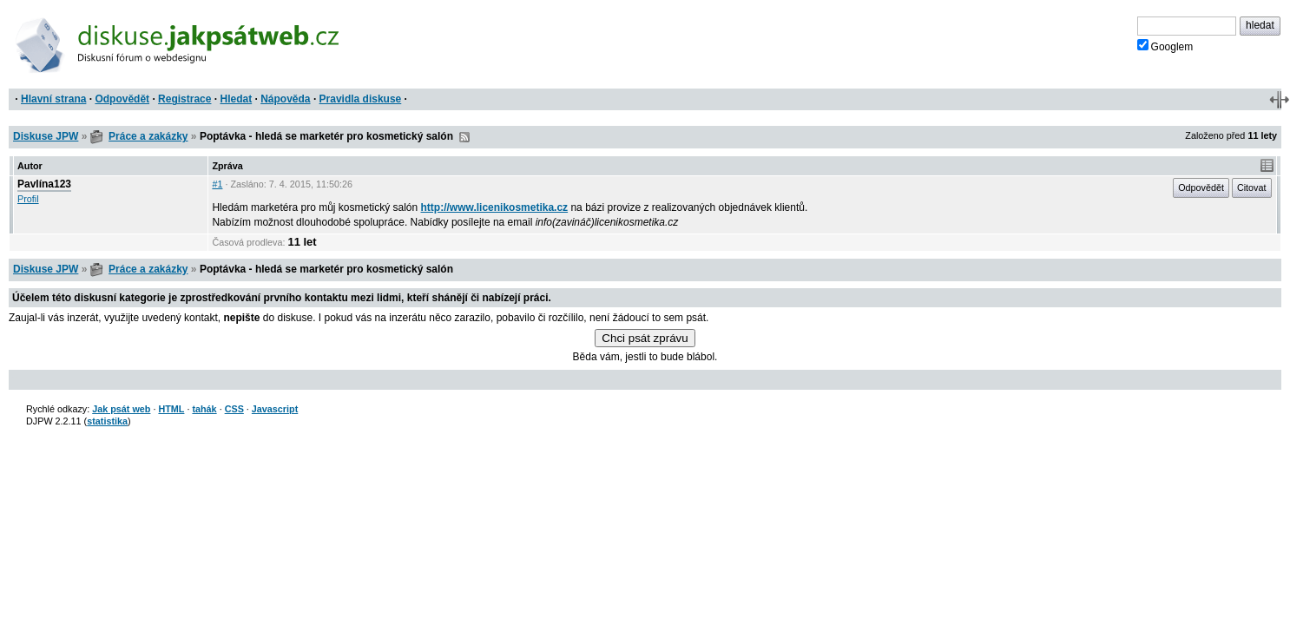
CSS (234, 409)
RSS (464, 137)
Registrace (184, 99)
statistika (107, 421)
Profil (28, 199)
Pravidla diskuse (360, 99)
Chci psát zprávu (645, 338)
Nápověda (285, 99)
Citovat (1252, 187)
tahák (204, 409)
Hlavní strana (53, 99)
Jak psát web (121, 409)
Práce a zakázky (148, 136)
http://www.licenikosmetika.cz (495, 207)
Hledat (236, 99)
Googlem (1165, 46)
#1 (217, 184)
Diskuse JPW (45, 136)
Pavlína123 (44, 184)
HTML (171, 409)
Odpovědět (122, 99)
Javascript (275, 409)
